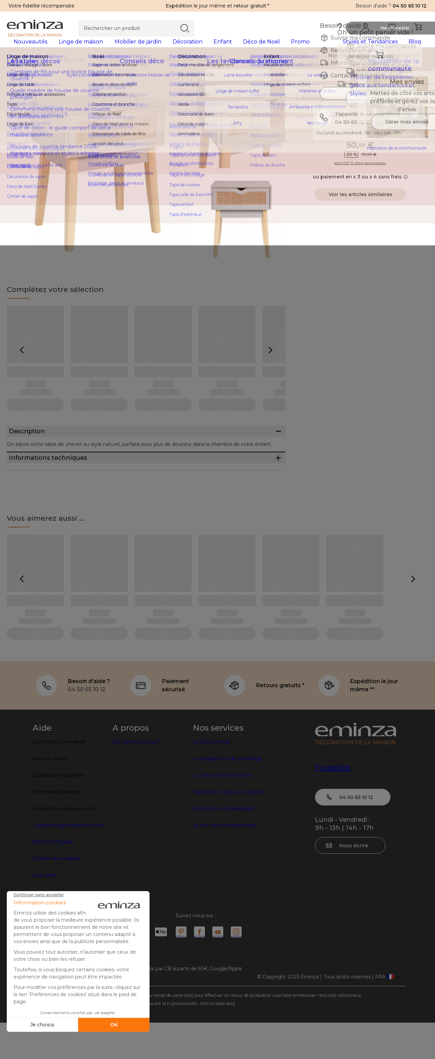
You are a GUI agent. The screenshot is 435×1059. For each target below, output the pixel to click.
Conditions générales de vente (69, 861)
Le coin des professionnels (224, 861)
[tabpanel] (166, 48)
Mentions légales (53, 878)
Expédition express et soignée (229, 828)
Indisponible (360, 142)
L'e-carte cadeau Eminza (222, 812)
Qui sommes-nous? (135, 778)
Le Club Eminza (211, 778)
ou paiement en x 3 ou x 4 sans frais (360, 188)
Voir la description (318, 128)
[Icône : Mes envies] (421, 98)
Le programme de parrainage (227, 795)
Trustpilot (332, 804)
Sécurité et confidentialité (223, 845)
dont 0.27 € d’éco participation (360, 174)
